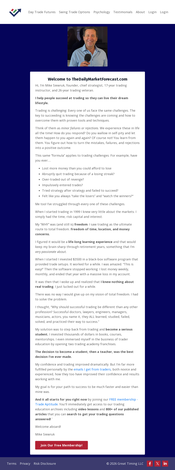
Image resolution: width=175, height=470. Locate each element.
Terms (11, 463)
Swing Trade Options (74, 12)
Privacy (25, 463)
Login (152, 12)
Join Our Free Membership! (61, 445)
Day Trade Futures (42, 12)
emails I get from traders (92, 369)
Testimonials (122, 12)
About (140, 12)
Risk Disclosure (45, 463)
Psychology (101, 12)
